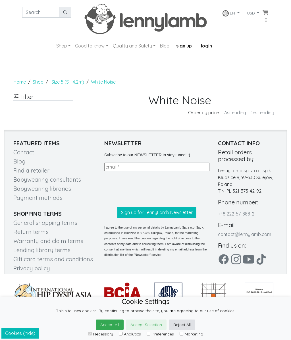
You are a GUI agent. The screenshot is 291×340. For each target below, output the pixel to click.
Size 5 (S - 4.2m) (67, 82)
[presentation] (147, 189)
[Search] (40, 12)
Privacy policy (31, 268)
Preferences (160, 334)
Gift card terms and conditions (53, 259)
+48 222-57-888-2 (236, 214)
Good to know (90, 46)
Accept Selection (146, 324)
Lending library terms (41, 250)
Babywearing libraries (42, 188)
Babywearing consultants (47, 179)
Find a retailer (31, 170)
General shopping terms (45, 222)
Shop (61, 46)
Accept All (109, 324)
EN (229, 13)
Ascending (235, 112)
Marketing (191, 334)
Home (19, 82)
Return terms (31, 231)
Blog (164, 46)
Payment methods (38, 197)
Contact (23, 152)
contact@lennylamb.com (244, 234)
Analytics (130, 334)
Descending (262, 112)
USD (251, 13)
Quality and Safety (132, 46)
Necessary (100, 334)
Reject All (182, 324)
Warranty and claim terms (48, 240)
